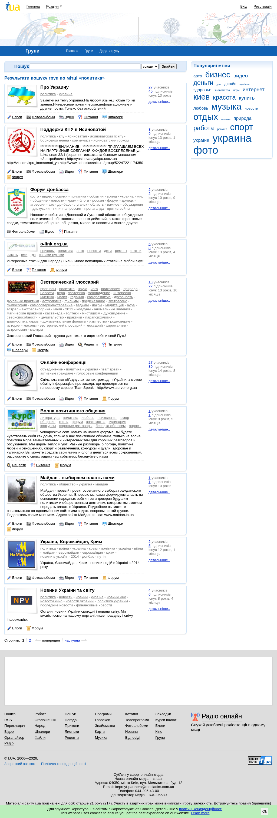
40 (151, 91)
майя (57, 309)
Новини (131, 732)
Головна (33, 6)
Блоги (14, 117)
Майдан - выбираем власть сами (77, 477)
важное (113, 204)
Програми (103, 714)
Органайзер (14, 737)
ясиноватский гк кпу (106, 136)
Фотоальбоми (41, 117)
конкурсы (48, 426)
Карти (100, 732)
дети (219, 84)
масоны (30, 325)
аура (131, 305)
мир (140, 196)
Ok (264, 811)
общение (40, 200)
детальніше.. (159, 102)
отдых (205, 117)
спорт (241, 127)
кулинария (117, 422)
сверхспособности (22, 317)
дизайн (230, 84)
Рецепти (88, 344)
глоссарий (94, 325)
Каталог (131, 714)
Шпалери (112, 117)
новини (82, 597)
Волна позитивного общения (72, 410)
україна (201, 140)
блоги (84, 200)
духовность (123, 297)
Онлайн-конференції (63, 362)
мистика (47, 297)
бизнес (217, 74)
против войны (118, 208)
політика (108, 548)
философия (17, 305)
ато (51, 204)
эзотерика (76, 293)
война (112, 196)
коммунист (81, 140)
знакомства (222, 90)
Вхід (244, 6)
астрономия (17, 329)
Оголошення (45, 720)
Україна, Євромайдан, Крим (71, 541)
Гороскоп (102, 720)
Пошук (70, 714)
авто (197, 76)
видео (240, 75)
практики (74, 317)
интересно (122, 293)
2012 (69, 309)
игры (236, 90)
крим (110, 552)
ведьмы (82, 305)
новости (251, 108)
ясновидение (99, 293)
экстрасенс (117, 301)
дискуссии (41, 208)
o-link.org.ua (54, 244)
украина (231, 138)
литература (50, 418)
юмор (124, 418)
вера (61, 293)
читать (12, 255)
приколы (47, 251)
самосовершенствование (51, 305)
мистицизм (91, 313)
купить (247, 98)
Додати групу (109, 51)
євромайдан (93, 552)
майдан (101, 484)
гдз (33, 255)
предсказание (93, 301)
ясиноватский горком (111, 140)
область (97, 204)
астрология (51, 301)
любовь (200, 108)
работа (203, 128)
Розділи (52, 6)
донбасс (64, 204)
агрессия (37, 204)
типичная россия (67, 208)
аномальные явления (112, 309)
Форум (15, 177)
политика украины (112, 601)
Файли (40, 737)
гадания (77, 297)
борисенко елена (54, 140)
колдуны (84, 309)
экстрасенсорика (36, 309)
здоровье (202, 89)
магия (62, 297)
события (96, 196)
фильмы (71, 301)
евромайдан (68, 552)
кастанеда (53, 313)
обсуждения (133, 204)
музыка (226, 106)
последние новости (56, 605)
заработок (244, 84)
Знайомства (105, 726)
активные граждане (56, 373)
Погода (71, 720)
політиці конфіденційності (200, 809)
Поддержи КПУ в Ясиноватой (73, 129)
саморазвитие (99, 297)
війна (138, 548)
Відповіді (132, 737)
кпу (61, 136)
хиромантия (116, 325)
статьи (135, 251)
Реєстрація (263, 6)
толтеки (72, 313)
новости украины (80, 601)
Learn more (200, 813)
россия (98, 200)
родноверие (120, 321)
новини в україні (54, 556)
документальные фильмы (64, 321)
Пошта (9, 714)
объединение (51, 369)
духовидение (114, 313)
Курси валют (165, 720)
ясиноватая (77, 136)
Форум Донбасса (49, 189)
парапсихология (98, 317)
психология (110, 289)
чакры (97, 305)
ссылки (61, 196)
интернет (254, 89)
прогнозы (48, 289)
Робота (41, 714)
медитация (114, 305)
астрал (12, 309)
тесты (63, 422)
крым (72, 200)
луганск (80, 204)
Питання (88, 117)
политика (225, 119)
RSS (8, 720)
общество (67, 484)
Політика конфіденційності (63, 764)
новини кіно (116, 597)
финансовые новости (94, 605)
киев (201, 97)
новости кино (51, 601)
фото (205, 150)
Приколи (72, 726)
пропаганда (94, 208)
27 (151, 87)
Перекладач (14, 726)
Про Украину (54, 87)
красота (224, 97)
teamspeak (110, 369)
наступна (72, 640)
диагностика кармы (23, 321)
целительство (52, 317)
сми (24, 255)
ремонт (222, 129)
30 (151, 366)
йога (94, 289)
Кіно (158, 732)
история (13, 325)
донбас (88, 556)
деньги (203, 82)
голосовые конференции (97, 373)
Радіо (9, 743)
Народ (40, 726)
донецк (128, 200)
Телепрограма (137, 720)
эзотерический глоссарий (61, 325)
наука (82, 289)
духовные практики (23, 301)
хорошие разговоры (75, 426)
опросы (135, 426)
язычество (98, 321)
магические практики (24, 313)
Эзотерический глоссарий (69, 282)
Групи (89, 51)
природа (243, 118)
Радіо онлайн (222, 716)
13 (151, 282)
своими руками (51, 255)
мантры (36, 329)
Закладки (163, 714)
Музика (101, 737)
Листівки (72, 732)
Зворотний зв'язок (19, 764)
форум (112, 200)
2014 (75, 556)
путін (101, 556)
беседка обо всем (110, 426)
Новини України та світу (67, 590)
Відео (66, 117)
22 (151, 286)
